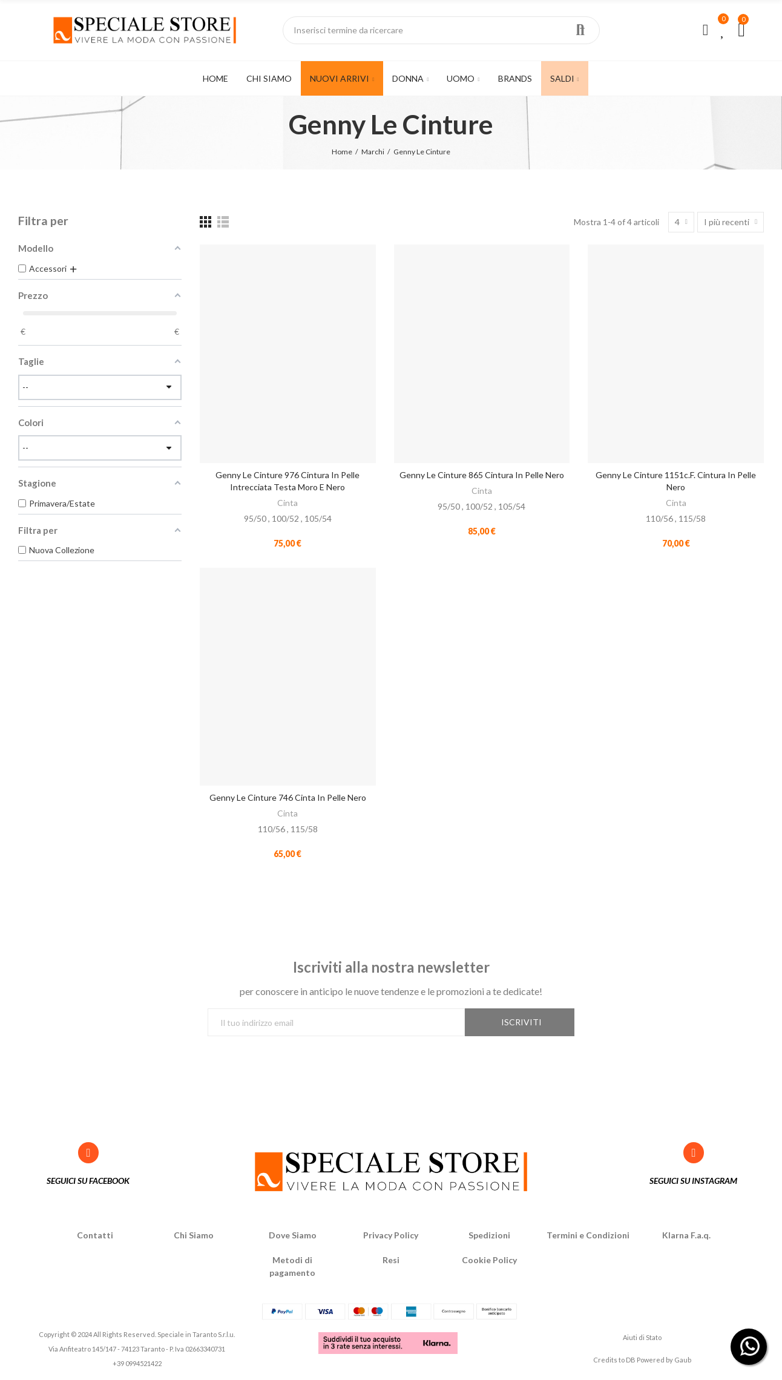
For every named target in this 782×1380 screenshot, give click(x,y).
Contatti (95, 1235)
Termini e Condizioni (588, 1235)
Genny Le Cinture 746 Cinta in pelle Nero (287, 797)
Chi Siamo (194, 1235)
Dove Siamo (293, 1235)
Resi (391, 1260)
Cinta (287, 503)
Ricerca (580, 30)
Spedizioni (489, 1235)
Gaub (682, 1360)
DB (631, 1360)
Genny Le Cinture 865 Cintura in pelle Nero (481, 475)
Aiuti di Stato (642, 1337)
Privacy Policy (390, 1235)
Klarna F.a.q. (686, 1235)
